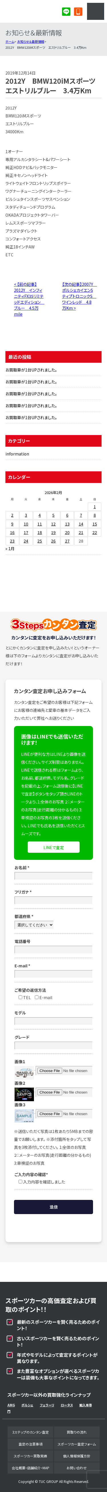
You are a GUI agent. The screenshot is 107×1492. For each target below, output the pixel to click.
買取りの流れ (77, 1432)
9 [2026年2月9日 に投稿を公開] (12, 524)
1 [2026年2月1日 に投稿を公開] (95, 506)
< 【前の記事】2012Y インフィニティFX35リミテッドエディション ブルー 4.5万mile (29, 299)
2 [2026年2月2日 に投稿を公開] (12, 515)
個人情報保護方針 (76, 1455)
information (17, 454)
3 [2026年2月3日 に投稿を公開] (26, 515)
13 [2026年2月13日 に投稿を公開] (67, 524)
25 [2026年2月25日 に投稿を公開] (39, 541)
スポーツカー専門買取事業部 (27, 11)
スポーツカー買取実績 (30, 1455)
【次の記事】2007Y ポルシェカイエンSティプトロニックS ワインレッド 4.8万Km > (79, 296)
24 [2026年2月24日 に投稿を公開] (26, 541)
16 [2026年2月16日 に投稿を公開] (12, 532)
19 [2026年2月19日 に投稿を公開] (53, 532)
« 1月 (10, 548)
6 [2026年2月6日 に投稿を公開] (67, 515)
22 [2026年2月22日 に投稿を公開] (94, 532)
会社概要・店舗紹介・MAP (30, 1467)
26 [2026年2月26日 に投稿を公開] (53, 541)
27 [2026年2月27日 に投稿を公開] (67, 541)
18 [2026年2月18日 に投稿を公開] (39, 532)
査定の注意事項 (31, 1444)
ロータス (67, 1405)
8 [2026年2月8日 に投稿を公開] (95, 515)
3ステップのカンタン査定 (30, 1432)
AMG (11, 1405)
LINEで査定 (53, 847)
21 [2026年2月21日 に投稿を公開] (81, 532)
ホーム (9, 41)
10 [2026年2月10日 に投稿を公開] (26, 524)
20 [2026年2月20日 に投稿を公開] (67, 532)
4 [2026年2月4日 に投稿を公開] (40, 515)
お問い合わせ (76, 1467)
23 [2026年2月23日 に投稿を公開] (12, 541)
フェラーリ (47, 1405)
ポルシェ (27, 1405)
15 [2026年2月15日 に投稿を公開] (94, 524)
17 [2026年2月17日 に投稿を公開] (26, 532)
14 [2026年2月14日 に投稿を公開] (81, 524)
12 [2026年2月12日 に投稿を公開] (53, 524)
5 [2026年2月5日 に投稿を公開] (53, 515)
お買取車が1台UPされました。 (31, 370)
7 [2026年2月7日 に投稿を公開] (81, 515)
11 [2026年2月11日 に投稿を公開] (39, 524)
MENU (95, 11)
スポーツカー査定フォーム (77, 1444)
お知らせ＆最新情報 (30, 41)
